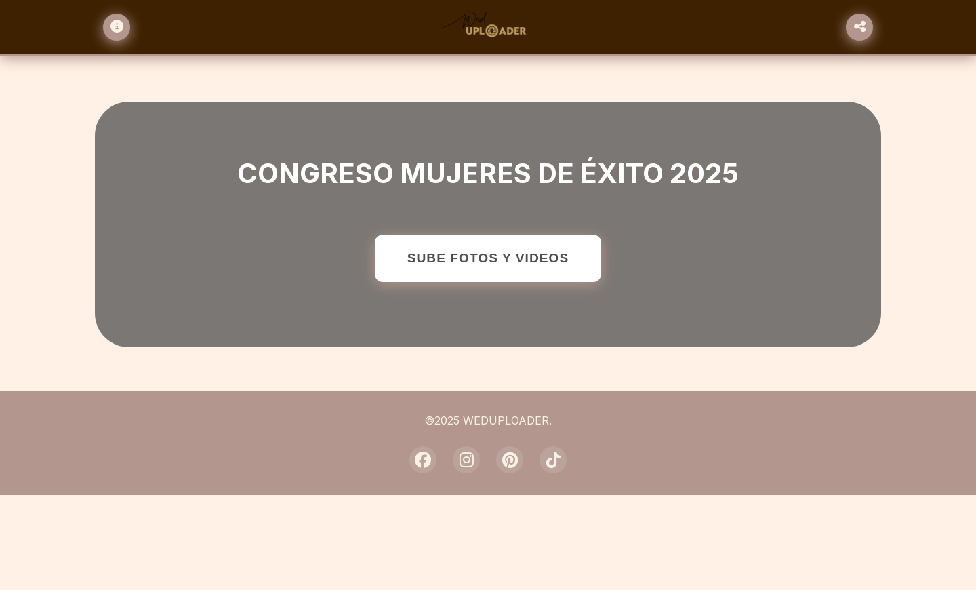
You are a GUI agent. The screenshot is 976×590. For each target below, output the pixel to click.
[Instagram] (466, 459)
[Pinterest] (509, 459)
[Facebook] (422, 459)
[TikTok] (553, 459)
